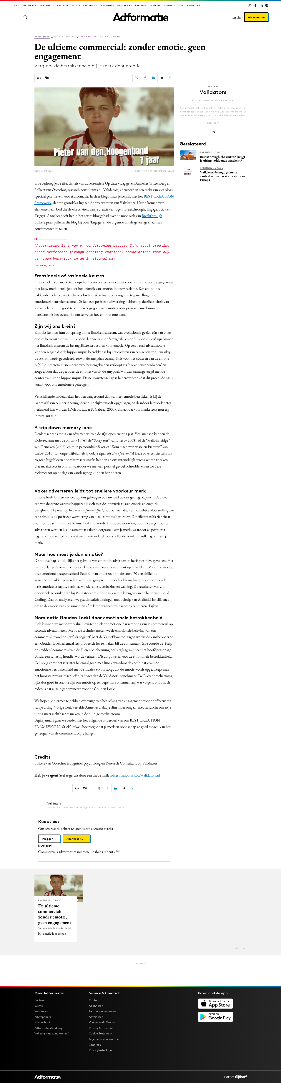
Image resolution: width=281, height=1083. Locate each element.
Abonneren (29, 5)
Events (76, 5)
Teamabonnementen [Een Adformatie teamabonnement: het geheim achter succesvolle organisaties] (102, 1011)
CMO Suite (62, 5)
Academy (155, 5)
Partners (140, 5)
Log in (237, 17)
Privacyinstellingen (101, 1050)
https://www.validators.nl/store (215, 100)
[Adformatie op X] (249, 5)
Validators (100, 37)
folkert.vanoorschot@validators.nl (135, 775)
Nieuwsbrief (171, 5)
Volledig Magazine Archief (51, 1033)
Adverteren (47, 5)
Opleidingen (90, 5)
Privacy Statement (101, 1028)
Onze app (95, 1044)
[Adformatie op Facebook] (255, 5)
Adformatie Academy (48, 1028)
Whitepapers (124, 5)
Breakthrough (152, 215)
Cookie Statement (100, 1033)
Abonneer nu (256, 17)
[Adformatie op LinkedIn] (261, 5)
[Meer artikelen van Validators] (104, 805)
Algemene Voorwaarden (104, 1039)
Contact (94, 1000)
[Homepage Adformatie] (140, 17)
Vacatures (107, 5)
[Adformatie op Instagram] (266, 5)
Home (16, 5)
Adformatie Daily (191, 5)
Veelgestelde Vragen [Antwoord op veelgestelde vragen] (102, 1022)
